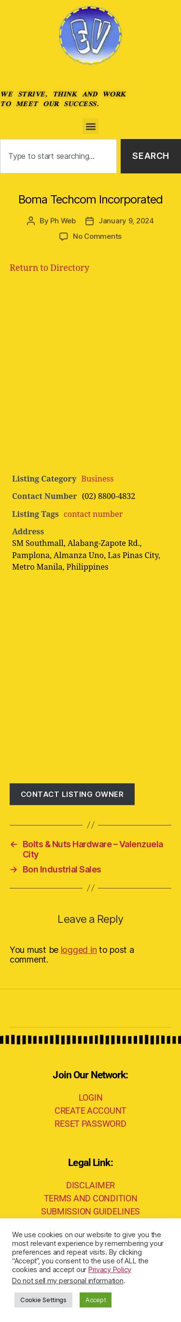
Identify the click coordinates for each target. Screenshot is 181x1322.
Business (97, 479)
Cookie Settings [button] (43, 1300)
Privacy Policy (109, 1269)
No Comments (97, 236)
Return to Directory (49, 268)
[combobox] (58, 156)
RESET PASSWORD (90, 1124)
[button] (90, 126)
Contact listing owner (72, 794)
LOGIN (91, 1097)
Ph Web (62, 220)
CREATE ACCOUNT (90, 1110)
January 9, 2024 (126, 220)
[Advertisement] (90, 377)
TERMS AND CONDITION (91, 1198)
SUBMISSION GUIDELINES (90, 1211)
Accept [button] (95, 1300)
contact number (93, 514)
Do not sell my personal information (68, 1280)
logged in (79, 950)
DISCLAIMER (90, 1185)
